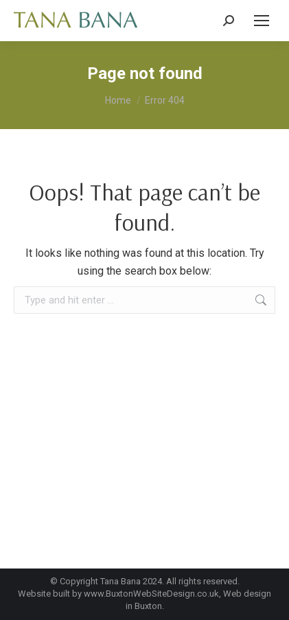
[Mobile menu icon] (261, 20)
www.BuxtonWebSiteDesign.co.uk (151, 593)
